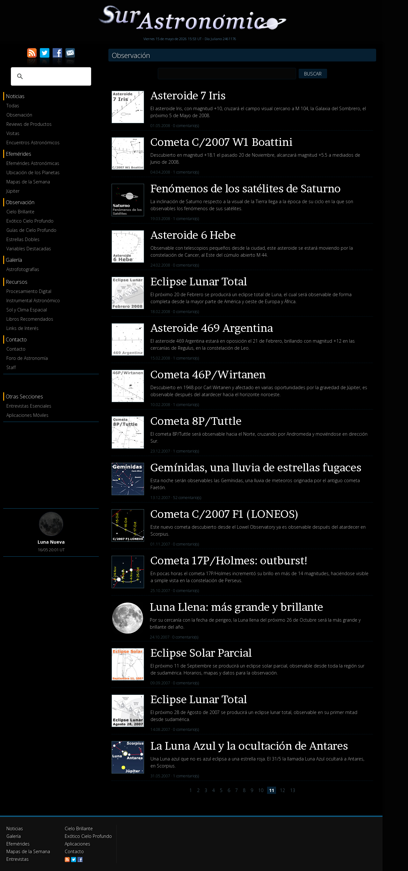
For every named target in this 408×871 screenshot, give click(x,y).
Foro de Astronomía (27, 358)
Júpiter (12, 191)
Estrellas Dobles (23, 239)
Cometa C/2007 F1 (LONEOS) (224, 513)
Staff (11, 367)
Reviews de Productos (29, 124)
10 (260, 790)
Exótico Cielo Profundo (30, 221)
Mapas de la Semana (28, 182)
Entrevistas (17, 859)
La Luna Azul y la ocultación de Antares (249, 745)
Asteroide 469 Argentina (211, 327)
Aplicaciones (77, 844)
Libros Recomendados (29, 319)
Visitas (12, 133)
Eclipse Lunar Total (198, 281)
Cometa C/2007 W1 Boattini (221, 141)
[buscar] (50, 76)
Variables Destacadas (28, 249)
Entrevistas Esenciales (28, 406)
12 (282, 790)
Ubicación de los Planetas (33, 172)
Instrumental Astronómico (33, 300)
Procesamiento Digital (28, 291)
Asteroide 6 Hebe (193, 234)
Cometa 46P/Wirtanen (208, 374)
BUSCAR (313, 73)
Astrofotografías (22, 269)
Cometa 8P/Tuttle (196, 420)
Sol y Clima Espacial (26, 310)
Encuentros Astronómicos (33, 142)
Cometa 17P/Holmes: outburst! (229, 560)
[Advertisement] (51, 464)
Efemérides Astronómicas (32, 163)
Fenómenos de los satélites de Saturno (245, 188)
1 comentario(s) (186, 172)
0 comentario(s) (186, 125)
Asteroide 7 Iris (188, 95)
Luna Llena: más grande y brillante (236, 606)
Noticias (14, 828)
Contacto (16, 349)
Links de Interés (22, 328)
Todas (12, 106)
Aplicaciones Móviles (27, 415)
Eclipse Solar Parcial (201, 652)
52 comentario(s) (187, 497)
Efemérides (18, 844)
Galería (13, 836)
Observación (19, 115)
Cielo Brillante (20, 212)
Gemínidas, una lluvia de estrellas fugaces (255, 467)
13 (292, 790)
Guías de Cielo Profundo (31, 230)
